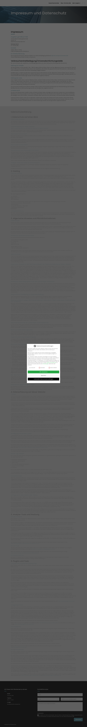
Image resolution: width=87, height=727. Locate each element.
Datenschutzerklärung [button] (44, 381)
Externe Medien (53, 367)
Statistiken (42, 367)
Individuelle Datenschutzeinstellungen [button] (43, 379)
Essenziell (32, 367)
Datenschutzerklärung (51, 362)
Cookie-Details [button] (37, 381)
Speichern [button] (43, 375)
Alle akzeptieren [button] (44, 372)
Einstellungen (45, 363)
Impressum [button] (50, 381)
